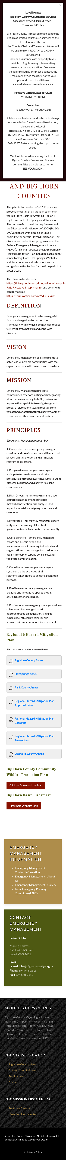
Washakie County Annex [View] (29, 753)
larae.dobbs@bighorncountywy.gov (31, 966)
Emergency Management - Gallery (35, 884)
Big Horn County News (23, 1064)
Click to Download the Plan (26, 785)
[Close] (60, 5)
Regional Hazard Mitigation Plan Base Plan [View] (34, 720)
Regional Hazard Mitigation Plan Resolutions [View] (34, 738)
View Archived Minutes (23, 1114)
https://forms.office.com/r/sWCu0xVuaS (31, 295)
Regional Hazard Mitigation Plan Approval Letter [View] (34, 703)
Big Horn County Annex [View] (29, 660)
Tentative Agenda (19, 1108)
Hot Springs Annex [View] (26, 673)
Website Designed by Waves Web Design (26, 1139)
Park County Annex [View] (26, 687)
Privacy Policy (34, 1152)
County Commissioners (23, 1070)
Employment (16, 1076)
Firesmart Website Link (24, 805)
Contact (13, 1082)
